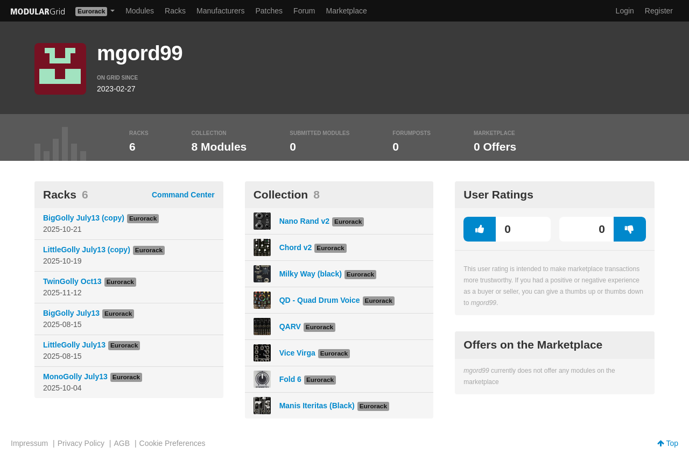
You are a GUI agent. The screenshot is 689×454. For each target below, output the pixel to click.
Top (667, 443)
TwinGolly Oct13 (72, 281)
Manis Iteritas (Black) (317, 405)
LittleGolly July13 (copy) (86, 249)
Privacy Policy (81, 443)
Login (625, 10)
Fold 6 (290, 379)
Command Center (183, 194)
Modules (139, 10)
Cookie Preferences (172, 443)
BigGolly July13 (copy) (83, 218)
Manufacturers (220, 10)
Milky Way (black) (310, 273)
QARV (290, 326)
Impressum (29, 443)
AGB (122, 443)
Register (659, 10)
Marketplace (346, 10)
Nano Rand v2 (304, 221)
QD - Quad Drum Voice (319, 300)
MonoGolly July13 (75, 376)
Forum (304, 10)
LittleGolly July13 (74, 344)
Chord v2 (295, 247)
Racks (175, 10)
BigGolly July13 (71, 313)
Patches (269, 10)
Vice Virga (297, 353)
